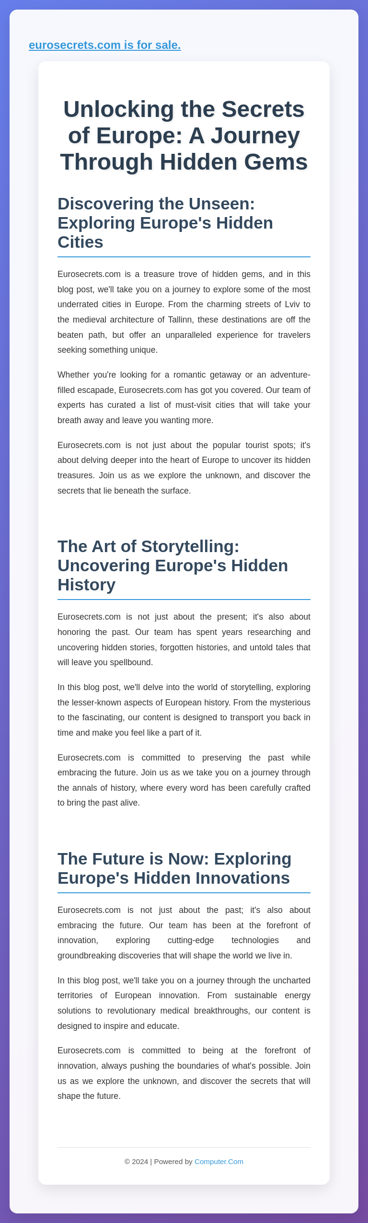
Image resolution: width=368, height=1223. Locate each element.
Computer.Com (219, 1161)
